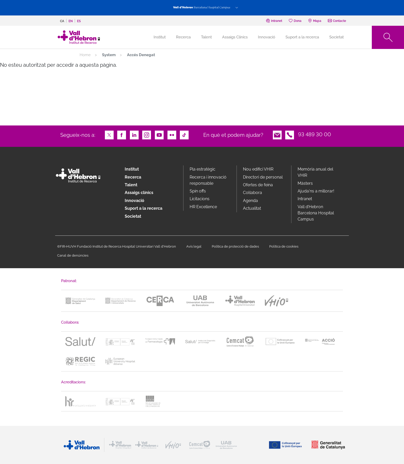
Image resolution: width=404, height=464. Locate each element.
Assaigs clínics (139, 192)
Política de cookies (283, 246)
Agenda (250, 200)
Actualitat (252, 208)
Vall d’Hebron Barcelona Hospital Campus (316, 213)
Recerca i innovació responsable (208, 180)
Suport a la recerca (302, 37)
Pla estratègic (202, 169)
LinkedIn (134, 134)
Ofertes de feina (258, 184)
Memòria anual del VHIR (315, 172)
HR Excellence (203, 206)
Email (277, 134)
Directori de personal (263, 177)
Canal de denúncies (72, 255)
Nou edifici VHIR (258, 169)
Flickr (171, 134)
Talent (206, 37)
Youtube (159, 134)
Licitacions (199, 198)
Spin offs (198, 191)
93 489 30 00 (314, 134)
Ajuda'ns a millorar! (316, 191)
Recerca (183, 37)
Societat (336, 37)
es (79, 21)
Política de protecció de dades (235, 246)
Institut (132, 169)
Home (85, 55)
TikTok (184, 134)
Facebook (121, 134)
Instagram (146, 134)
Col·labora (252, 192)
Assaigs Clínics (235, 37)
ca (62, 21)
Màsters (305, 183)
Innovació (266, 37)
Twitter (109, 134)
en (71, 21)
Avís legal (193, 246)
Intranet (305, 198)
